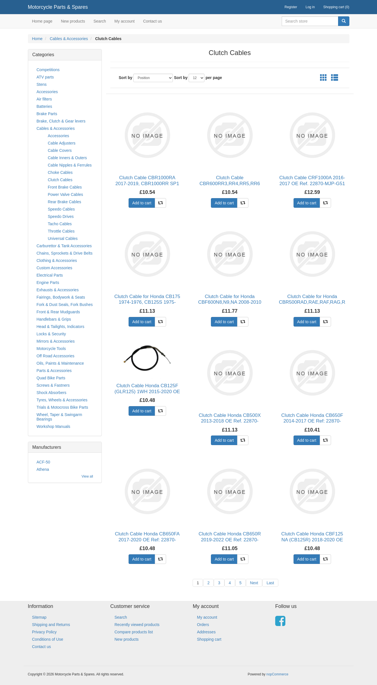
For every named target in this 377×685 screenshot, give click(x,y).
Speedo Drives (61, 216)
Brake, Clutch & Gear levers (61, 121)
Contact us (152, 21)
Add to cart (141, 203)
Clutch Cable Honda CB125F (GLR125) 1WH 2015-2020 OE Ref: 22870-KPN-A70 (147, 391)
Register (291, 7)
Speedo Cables (61, 209)
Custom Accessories (54, 268)
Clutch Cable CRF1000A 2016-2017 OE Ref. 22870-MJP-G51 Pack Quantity (312, 183)
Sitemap (39, 617)
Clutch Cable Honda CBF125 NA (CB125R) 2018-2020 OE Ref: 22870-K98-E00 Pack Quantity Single (312, 542)
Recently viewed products (137, 624)
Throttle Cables (61, 231)
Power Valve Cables (65, 194)
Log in (310, 7)
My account (124, 21)
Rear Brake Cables (64, 202)
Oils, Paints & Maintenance (60, 363)
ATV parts (45, 77)
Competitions (48, 69)
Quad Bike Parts (51, 378)
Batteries (44, 106)
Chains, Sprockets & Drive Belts (64, 253)
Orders (203, 624)
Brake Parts (47, 113)
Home (37, 38)
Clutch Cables (60, 180)
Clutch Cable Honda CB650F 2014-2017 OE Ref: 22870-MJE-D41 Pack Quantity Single (312, 421)
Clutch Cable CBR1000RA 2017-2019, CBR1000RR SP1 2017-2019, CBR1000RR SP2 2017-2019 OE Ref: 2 (147, 186)
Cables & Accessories (69, 38)
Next (254, 583)
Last (270, 583)
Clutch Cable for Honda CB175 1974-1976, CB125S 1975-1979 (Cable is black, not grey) (147, 302)
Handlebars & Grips (54, 319)
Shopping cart (209, 639)
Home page (42, 21)
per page (214, 77)
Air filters (44, 99)
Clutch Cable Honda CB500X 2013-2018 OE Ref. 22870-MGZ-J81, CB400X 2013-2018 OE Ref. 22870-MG (229, 424)
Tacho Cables (60, 224)
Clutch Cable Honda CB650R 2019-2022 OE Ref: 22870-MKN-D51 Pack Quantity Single (230, 542)
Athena (43, 469)
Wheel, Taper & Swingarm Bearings (59, 416)
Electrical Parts (50, 275)
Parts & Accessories (54, 370)
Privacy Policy (44, 632)
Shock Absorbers (52, 392)
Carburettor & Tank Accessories (64, 246)
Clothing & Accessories (57, 260)
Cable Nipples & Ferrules (70, 165)
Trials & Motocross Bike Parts (62, 407)
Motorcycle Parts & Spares (58, 7)
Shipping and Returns (51, 624)
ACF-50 (43, 462)
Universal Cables (63, 238)
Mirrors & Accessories (56, 341)
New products (73, 21)
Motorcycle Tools (51, 348)
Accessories (47, 91)
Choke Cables (60, 172)
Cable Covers (60, 150)
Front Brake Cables (65, 187)
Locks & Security (51, 334)
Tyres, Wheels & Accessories (62, 400)
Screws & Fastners (53, 385)
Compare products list (133, 632)
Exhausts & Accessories (58, 290)
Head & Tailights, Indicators (60, 326)
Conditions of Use (47, 639)
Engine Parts (48, 282)
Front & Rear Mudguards (58, 312)
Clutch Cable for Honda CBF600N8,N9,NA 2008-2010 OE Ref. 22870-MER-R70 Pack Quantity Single (230, 305)
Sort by (125, 77)
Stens (42, 84)
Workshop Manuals (53, 426)
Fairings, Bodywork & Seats (61, 297)
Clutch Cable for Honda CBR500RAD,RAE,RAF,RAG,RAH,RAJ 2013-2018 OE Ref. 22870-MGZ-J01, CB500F (312, 305)
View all (87, 476)
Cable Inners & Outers (67, 158)
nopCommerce (277, 674)
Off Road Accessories (55, 356)
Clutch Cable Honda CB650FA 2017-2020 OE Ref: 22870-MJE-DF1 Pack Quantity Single (147, 539)
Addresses (206, 632)
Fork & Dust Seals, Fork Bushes (65, 304)
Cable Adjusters (62, 143)
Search (99, 21)
